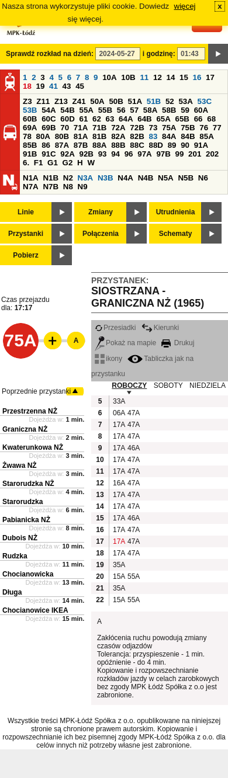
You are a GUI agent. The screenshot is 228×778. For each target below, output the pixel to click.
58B (169, 110)
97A (144, 154)
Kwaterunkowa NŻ (32, 447)
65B (182, 118)
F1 (38, 162)
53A (185, 101)
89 (172, 145)
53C (205, 101)
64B (144, 118)
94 (115, 154)
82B (137, 136)
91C (49, 154)
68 (211, 118)
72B (137, 127)
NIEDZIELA (207, 385)
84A (169, 136)
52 (169, 101)
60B (30, 118)
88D (155, 145)
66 (198, 118)
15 (183, 77)
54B (67, 110)
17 (210, 77)
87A (62, 145)
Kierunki (160, 328)
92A (67, 154)
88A (99, 145)
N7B (50, 186)
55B (105, 110)
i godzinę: (159, 54)
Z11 (43, 101)
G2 (68, 162)
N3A (86, 177)
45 (79, 86)
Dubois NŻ (19, 538)
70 (64, 127)
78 (27, 136)
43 (67, 86)
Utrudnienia (175, 212)
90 (185, 145)
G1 (52, 162)
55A (86, 110)
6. (26, 162)
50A (97, 101)
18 (27, 86)
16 (197, 77)
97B (163, 154)
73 (152, 127)
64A (126, 118)
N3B (105, 177)
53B (30, 110)
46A (133, 448)
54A (49, 110)
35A (119, 565)
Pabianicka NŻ (26, 520)
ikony (108, 359)
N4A (125, 177)
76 (203, 127)
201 (194, 154)
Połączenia (100, 234)
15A (119, 576)
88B (118, 145)
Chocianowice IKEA (35, 610)
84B (188, 136)
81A (81, 136)
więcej (185, 6)
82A (118, 136)
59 (185, 110)
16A (119, 483)
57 (134, 110)
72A (118, 127)
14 (171, 77)
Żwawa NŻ (19, 465)
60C (49, 118)
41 (53, 86)
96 (129, 154)
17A (119, 425)
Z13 (61, 101)
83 (152, 136)
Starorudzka (22, 502)
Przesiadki (115, 328)
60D (67, 118)
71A (81, 127)
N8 (68, 186)
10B (128, 77)
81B (99, 136)
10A (109, 77)
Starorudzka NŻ (28, 484)
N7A (31, 186)
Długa (12, 592)
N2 (68, 177)
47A (133, 413)
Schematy (175, 234)
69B (49, 127)
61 (83, 118)
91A (201, 145)
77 (217, 127)
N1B (50, 177)
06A (119, 413)
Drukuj (177, 343)
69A (30, 127)
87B (81, 145)
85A (206, 136)
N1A (31, 177)
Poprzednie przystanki (36, 391)
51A (135, 101)
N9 (83, 186)
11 (144, 77)
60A (201, 110)
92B (86, 154)
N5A (166, 177)
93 (102, 154)
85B (30, 145)
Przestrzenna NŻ (29, 411)
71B (99, 127)
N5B (186, 177)
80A (43, 136)
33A (119, 401)
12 (157, 77)
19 (40, 86)
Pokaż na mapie (125, 343)
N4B (146, 177)
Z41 (79, 101)
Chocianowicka (27, 574)
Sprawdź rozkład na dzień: (50, 54)
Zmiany (100, 212)
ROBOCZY (129, 385)
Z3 (27, 101)
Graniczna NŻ (24, 429)
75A (169, 127)
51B (154, 101)
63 (110, 118)
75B (188, 127)
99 (179, 154)
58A (150, 110)
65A (163, 118)
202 (212, 154)
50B (116, 101)
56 (121, 110)
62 (96, 118)
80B (62, 136)
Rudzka (14, 556)
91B (30, 154)
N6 (203, 177)
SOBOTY (168, 385)
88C (137, 145)
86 (46, 145)
